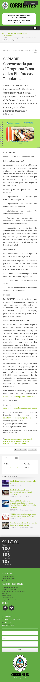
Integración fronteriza (10, 587)
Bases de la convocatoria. (12, 468)
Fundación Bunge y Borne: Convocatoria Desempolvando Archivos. (21, 492)
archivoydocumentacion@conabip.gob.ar (20, 408)
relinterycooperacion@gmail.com (17, 418)
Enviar (20, 650)
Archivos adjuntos (11, 458)
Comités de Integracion (9, 589)
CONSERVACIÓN (28, 439)
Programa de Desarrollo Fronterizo (13, 591)
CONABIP (21, 441)
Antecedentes (6, 596)
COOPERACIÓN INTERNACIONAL (17, 33)
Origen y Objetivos (8, 577)
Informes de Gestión (8, 579)
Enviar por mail (20, 449)
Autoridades (6, 581)
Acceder (32, 3)
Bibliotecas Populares (19, 443)
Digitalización (9, 439)
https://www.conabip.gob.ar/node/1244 (19, 397)
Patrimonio (6, 441)
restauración (18, 439)
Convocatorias (7, 36)
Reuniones (5, 593)
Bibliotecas (14, 441)
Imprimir (32, 449)
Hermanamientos (7, 598)
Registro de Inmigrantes (9, 600)
